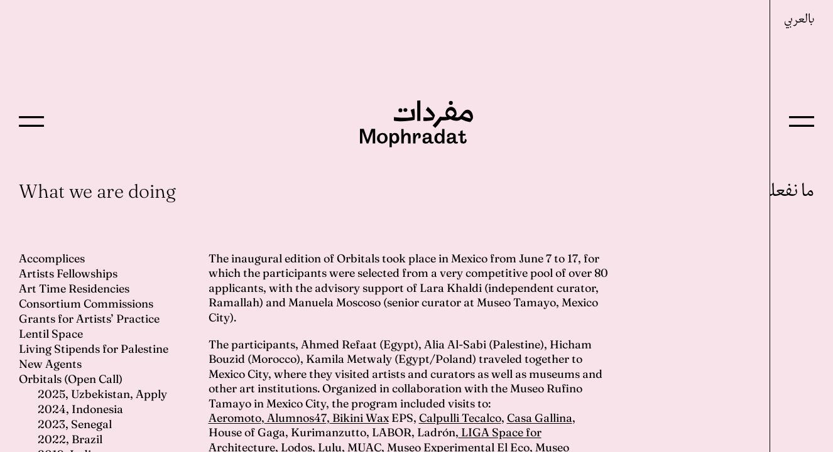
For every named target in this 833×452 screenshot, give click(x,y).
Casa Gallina (539, 418)
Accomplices (52, 258)
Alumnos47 (295, 418)
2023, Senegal (75, 424)
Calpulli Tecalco (460, 418)
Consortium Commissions (86, 303)
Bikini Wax (359, 418)
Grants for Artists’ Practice (89, 318)
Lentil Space (51, 333)
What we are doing (97, 191)
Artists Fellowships (68, 273)
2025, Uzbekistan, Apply (102, 394)
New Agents (50, 364)
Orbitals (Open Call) (70, 379)
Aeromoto (235, 418)
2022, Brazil (70, 439)
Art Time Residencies (74, 288)
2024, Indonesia (80, 409)
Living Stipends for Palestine (93, 349)
